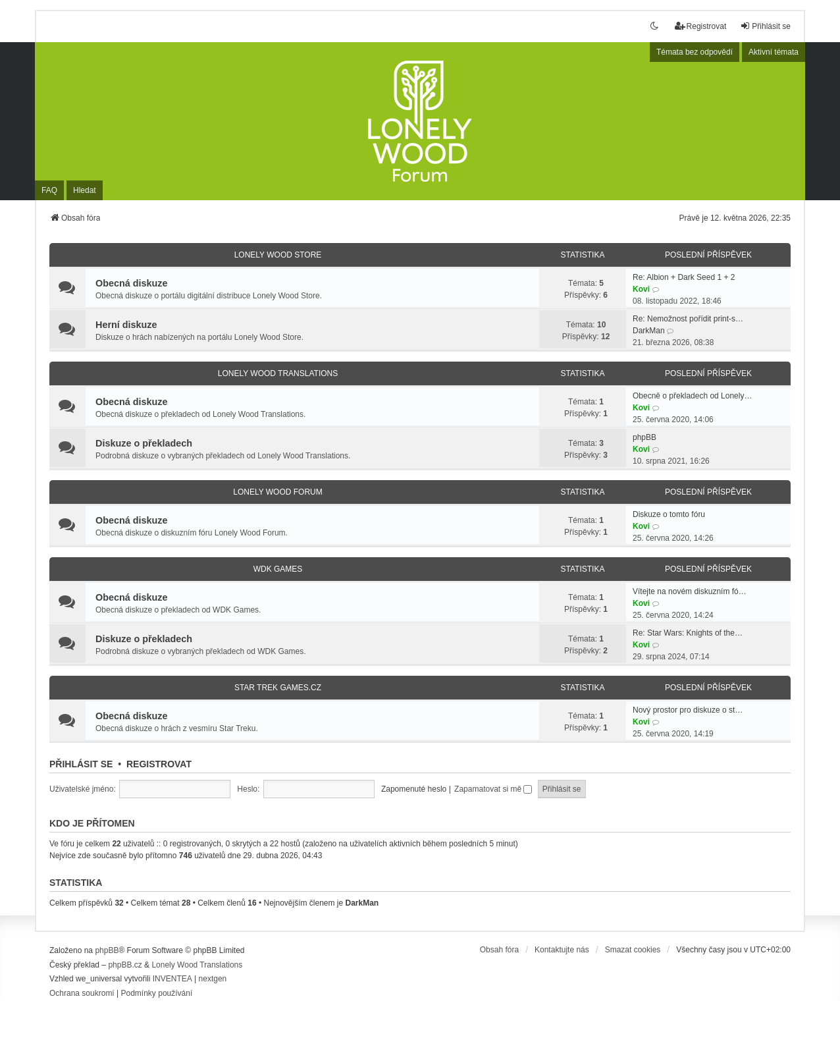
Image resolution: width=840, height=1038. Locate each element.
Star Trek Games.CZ (277, 687)
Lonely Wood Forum (278, 492)
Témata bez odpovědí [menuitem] (694, 52)
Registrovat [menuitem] (701, 26)
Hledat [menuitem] (84, 190)
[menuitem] (82, 994)
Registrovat (159, 764)
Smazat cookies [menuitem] (633, 949)
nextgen (213, 978)
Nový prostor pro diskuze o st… (688, 710)
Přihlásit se (81, 764)
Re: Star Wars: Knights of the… (688, 633)
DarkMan (649, 330)
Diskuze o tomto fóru (669, 514)
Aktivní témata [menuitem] (773, 52)
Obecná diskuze (131, 283)
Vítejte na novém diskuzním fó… (690, 591)
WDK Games (278, 569)
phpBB (644, 437)
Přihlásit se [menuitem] (765, 26)
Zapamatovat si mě (493, 789)
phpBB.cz (125, 965)
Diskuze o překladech (143, 443)
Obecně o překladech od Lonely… (692, 395)
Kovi (641, 289)
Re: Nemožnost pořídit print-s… (688, 318)
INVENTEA (172, 978)
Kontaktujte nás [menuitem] (562, 949)
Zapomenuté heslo (413, 789)
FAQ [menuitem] (49, 190)
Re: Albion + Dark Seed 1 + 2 (684, 277)
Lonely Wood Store (278, 255)
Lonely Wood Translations (278, 373)
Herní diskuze (126, 324)
